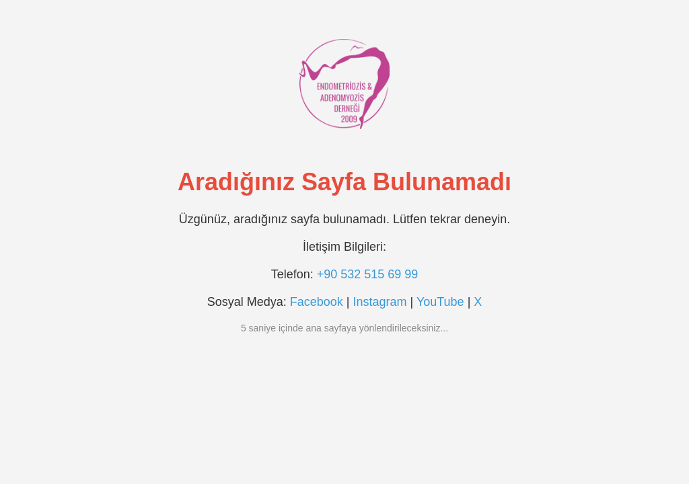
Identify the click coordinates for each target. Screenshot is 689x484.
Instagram (379, 302)
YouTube (440, 302)
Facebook (316, 302)
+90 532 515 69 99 (368, 274)
